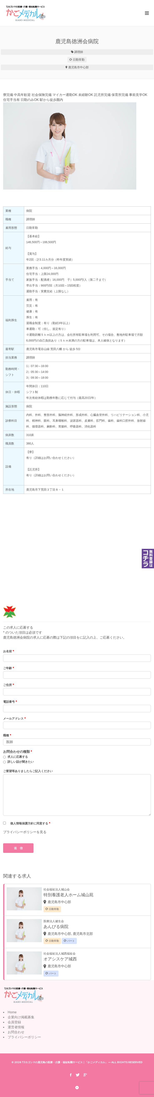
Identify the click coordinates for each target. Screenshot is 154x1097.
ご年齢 (8, 668)
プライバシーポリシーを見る (24, 832)
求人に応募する (17, 757)
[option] (77, 146)
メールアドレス (14, 718)
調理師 (78, 52)
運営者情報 (16, 1027)
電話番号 (10, 702)
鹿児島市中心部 (78, 67)
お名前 (8, 651)
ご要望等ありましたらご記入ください (28, 771)
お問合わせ (16, 1032)
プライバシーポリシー (24, 1037)
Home (12, 1012)
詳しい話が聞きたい (20, 762)
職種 (7, 735)
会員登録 (14, 1022)
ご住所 (8, 685)
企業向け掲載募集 (21, 1017)
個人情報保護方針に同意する (30, 823)
